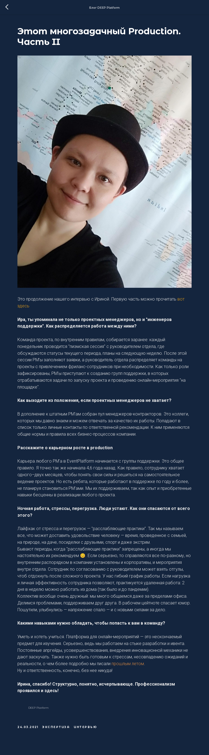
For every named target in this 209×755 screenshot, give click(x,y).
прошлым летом (128, 663)
